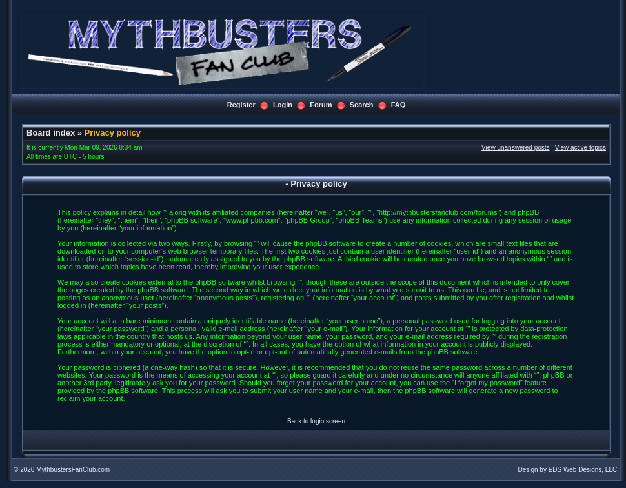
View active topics (580, 147)
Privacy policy (113, 132)
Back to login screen (316, 421)
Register (241, 104)
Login (282, 104)
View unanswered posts (515, 147)
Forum (321, 104)
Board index (50, 132)
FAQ (398, 104)
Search (362, 104)
